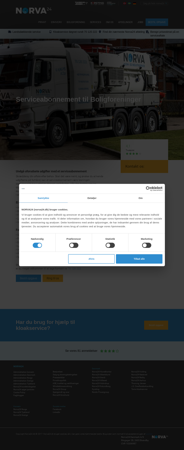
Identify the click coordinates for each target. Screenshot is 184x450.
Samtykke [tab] (43, 198)
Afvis (92, 258)
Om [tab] (140, 198)
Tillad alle (139, 258)
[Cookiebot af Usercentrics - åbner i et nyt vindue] (148, 188)
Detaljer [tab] (92, 198)
